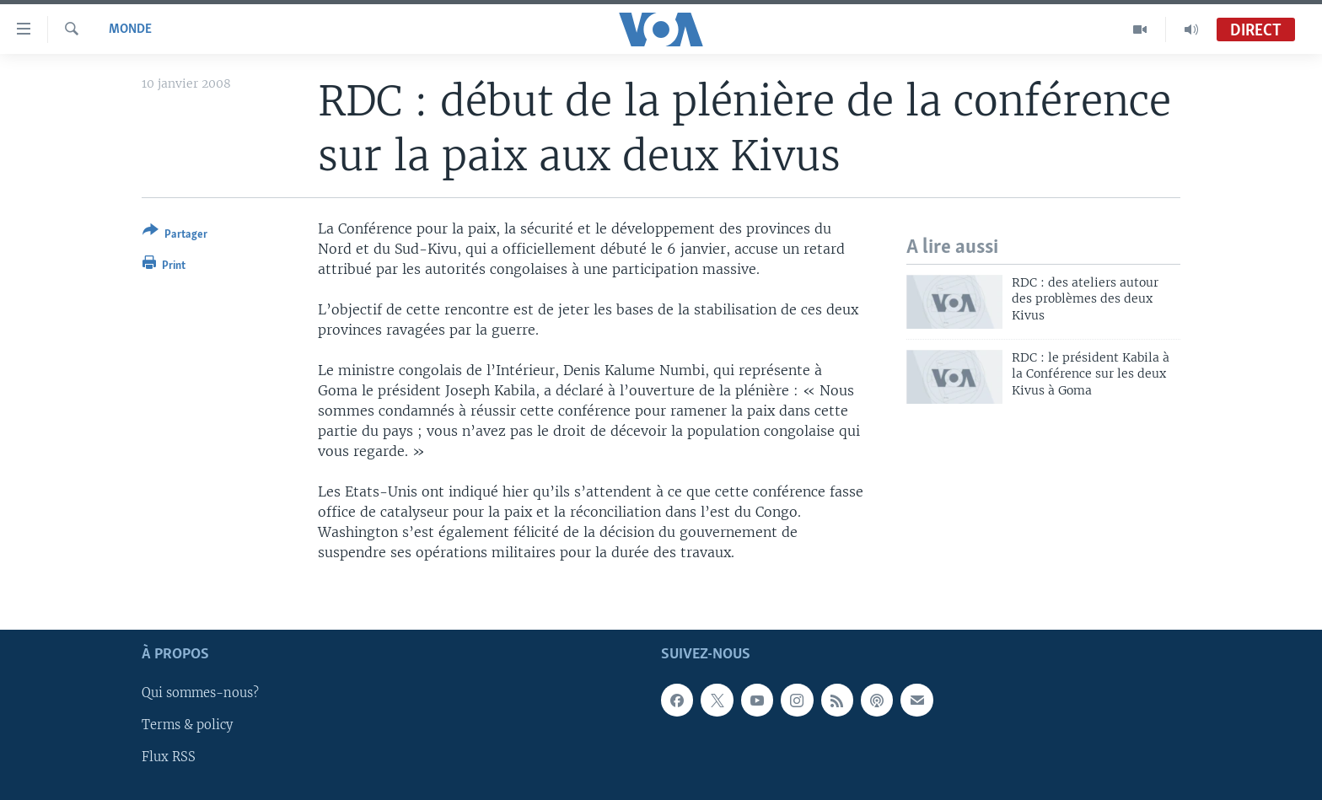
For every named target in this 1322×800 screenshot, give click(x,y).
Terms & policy (187, 725)
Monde (130, 29)
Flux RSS (169, 757)
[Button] (174, 235)
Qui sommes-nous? (200, 693)
